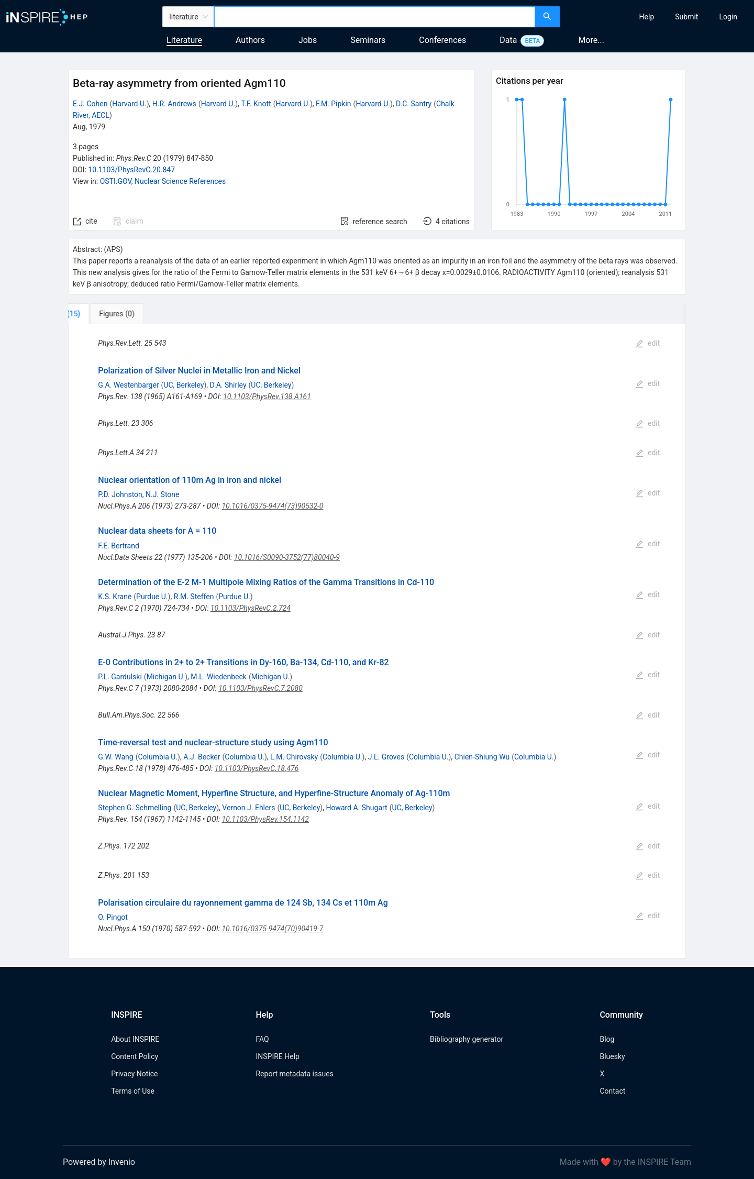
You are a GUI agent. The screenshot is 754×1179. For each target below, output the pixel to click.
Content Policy (134, 1056)
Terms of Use (132, 1091)
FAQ (262, 1039)
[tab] (103, 313)
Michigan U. (166, 677)
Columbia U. (158, 757)
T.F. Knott (256, 104)
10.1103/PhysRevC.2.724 (250, 608)
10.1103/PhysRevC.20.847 (131, 170)
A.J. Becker (201, 757)
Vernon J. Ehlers (248, 807)
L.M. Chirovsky (294, 757)
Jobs (307, 40)
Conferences (442, 40)
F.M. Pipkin (333, 104)
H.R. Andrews (174, 104)
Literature (184, 40)
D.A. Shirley (228, 385)
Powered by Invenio (99, 1162)
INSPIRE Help (277, 1056)
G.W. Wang (115, 757)
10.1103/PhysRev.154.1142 (265, 819)
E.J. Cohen (90, 104)
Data (508, 40)
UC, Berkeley (183, 385)
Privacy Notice (134, 1074)
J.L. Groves (386, 757)
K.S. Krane (114, 596)
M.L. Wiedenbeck (219, 677)
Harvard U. (129, 104)
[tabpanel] (377, 641)
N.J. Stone (162, 494)
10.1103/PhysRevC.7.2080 (260, 688)
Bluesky (612, 1056)
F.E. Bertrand (118, 546)
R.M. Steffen (194, 596)
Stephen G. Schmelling (134, 807)
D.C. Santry (413, 104)
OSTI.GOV (115, 181)
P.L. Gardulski (120, 677)
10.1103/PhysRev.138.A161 (267, 396)
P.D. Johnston (120, 494)
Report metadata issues (294, 1074)
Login (728, 17)
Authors (250, 40)
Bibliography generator (466, 1039)
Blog (607, 1039)
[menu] (658, 17)
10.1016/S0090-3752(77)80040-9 (287, 557)
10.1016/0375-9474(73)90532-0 (272, 506)
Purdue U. (152, 596)
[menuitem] (647, 17)
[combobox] (374, 16)
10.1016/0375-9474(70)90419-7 (272, 928)
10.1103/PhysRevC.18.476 (257, 768)
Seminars (367, 40)
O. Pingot (113, 917)
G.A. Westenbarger (128, 385)
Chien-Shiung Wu (481, 757)
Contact (612, 1091)
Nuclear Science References (180, 181)
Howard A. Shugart (356, 807)
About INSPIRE (135, 1039)
